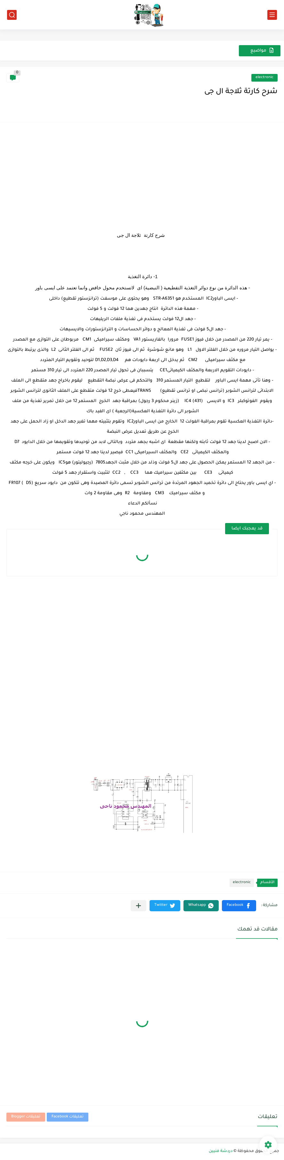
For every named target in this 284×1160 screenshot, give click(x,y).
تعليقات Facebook (68, 1117)
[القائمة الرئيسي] (272, 15)
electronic (264, 78)
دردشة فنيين (220, 1151)
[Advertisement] (142, 173)
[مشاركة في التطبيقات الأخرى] (138, 905)
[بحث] (12, 15)
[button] (239, 905)
